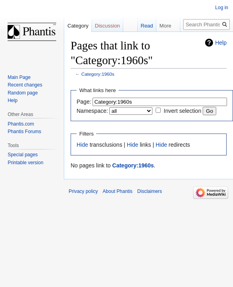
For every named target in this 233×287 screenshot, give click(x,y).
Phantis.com (21, 124)
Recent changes (25, 85)
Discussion (107, 26)
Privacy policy (83, 191)
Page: (84, 101)
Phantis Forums (24, 131)
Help (221, 42)
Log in (221, 7)
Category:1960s (98, 74)
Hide (82, 145)
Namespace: (92, 111)
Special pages (23, 154)
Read (142, 26)
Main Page (19, 77)
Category (78, 26)
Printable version (25, 162)
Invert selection (182, 111)
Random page (23, 93)
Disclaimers (149, 191)
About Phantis (117, 191)
